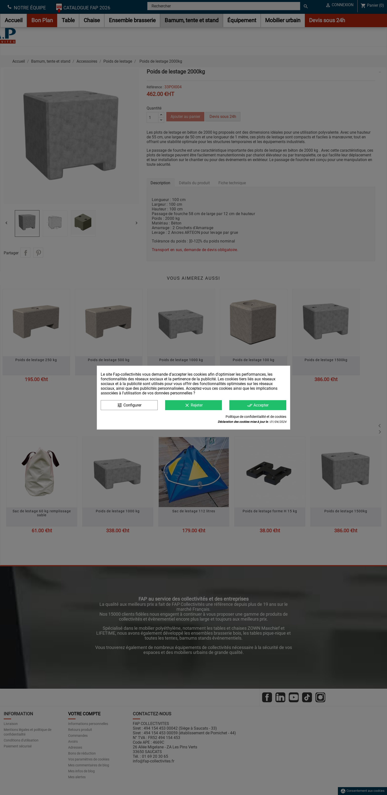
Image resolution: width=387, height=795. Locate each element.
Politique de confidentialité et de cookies (256, 416)
